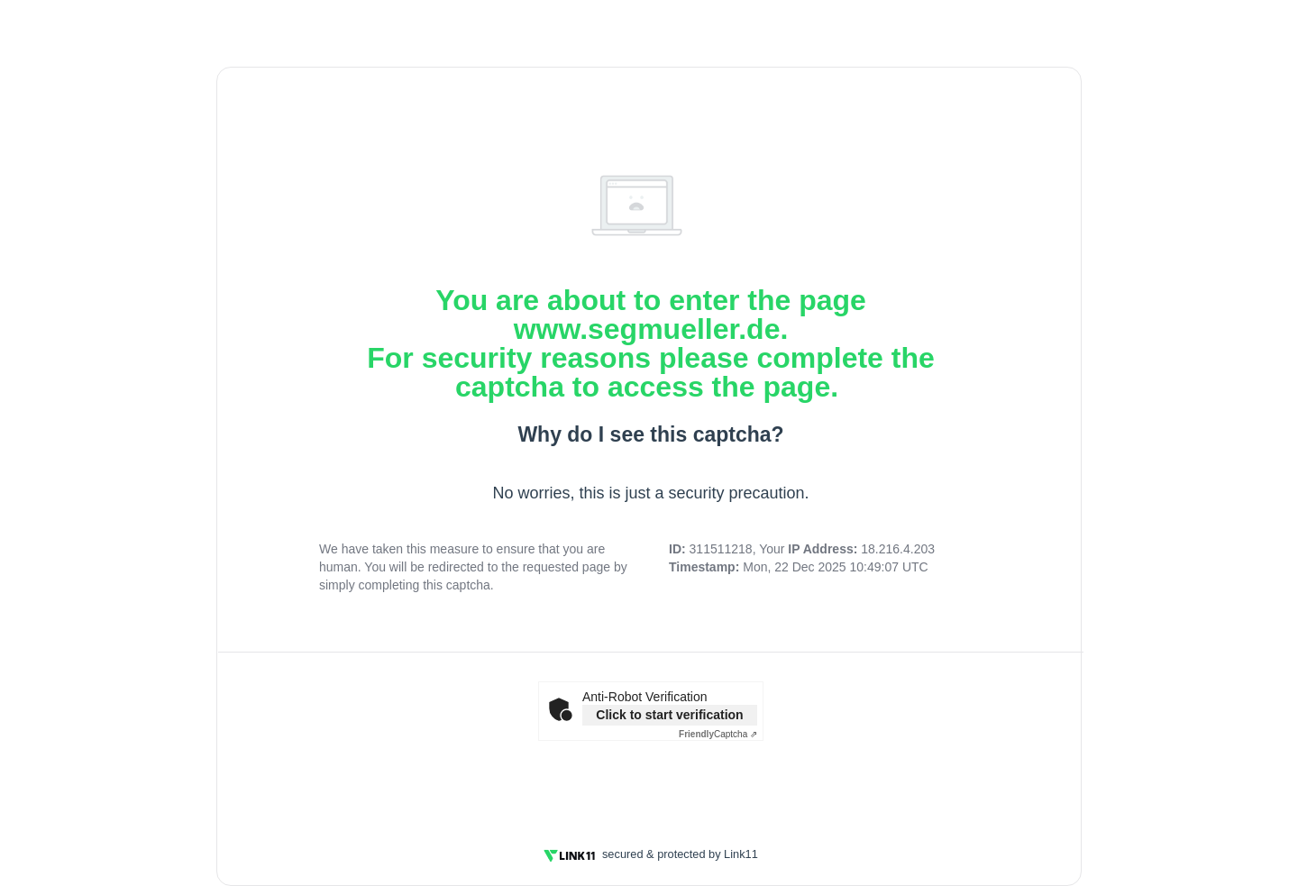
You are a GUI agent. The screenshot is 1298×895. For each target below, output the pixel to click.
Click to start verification (669, 715)
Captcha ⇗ (718, 734)
